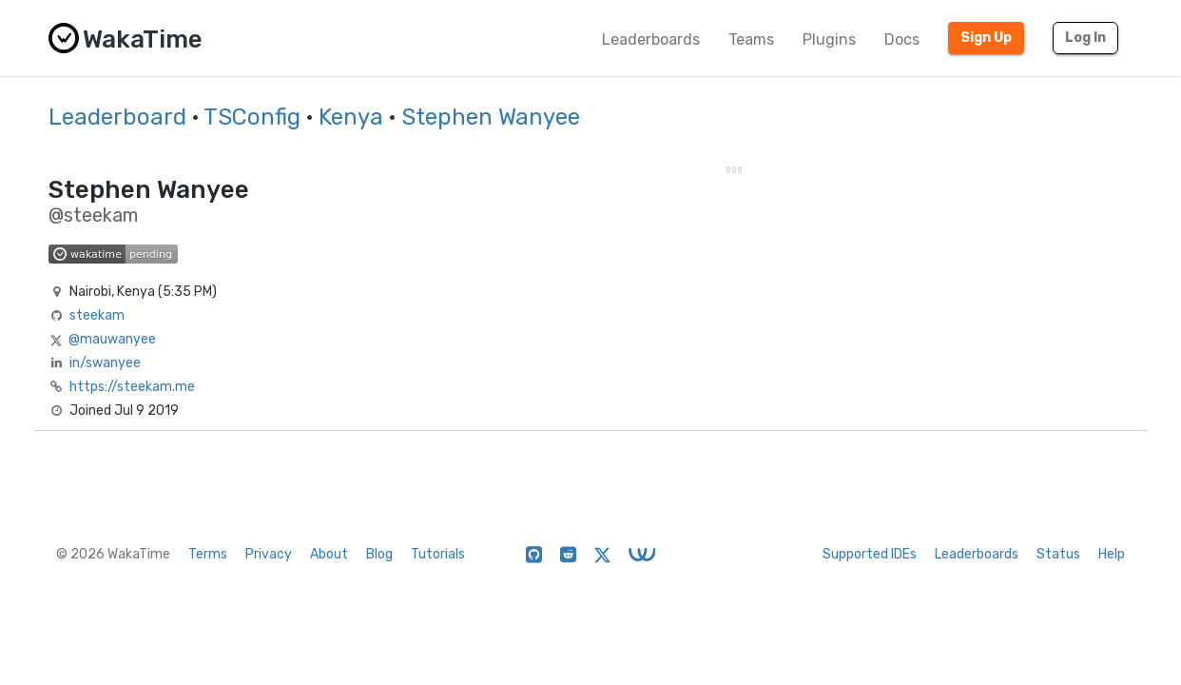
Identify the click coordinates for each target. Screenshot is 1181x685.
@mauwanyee (112, 339)
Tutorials (438, 554)
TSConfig (251, 117)
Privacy (268, 554)
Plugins (829, 39)
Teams (751, 39)
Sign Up (986, 37)
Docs (902, 39)
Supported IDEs (870, 554)
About (329, 554)
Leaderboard (117, 117)
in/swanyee (105, 363)
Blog (379, 554)
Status (1058, 554)
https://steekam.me (132, 387)
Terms (207, 554)
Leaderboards (651, 39)
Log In (1085, 37)
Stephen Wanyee (490, 117)
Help (1111, 554)
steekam (97, 315)
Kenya (351, 117)
